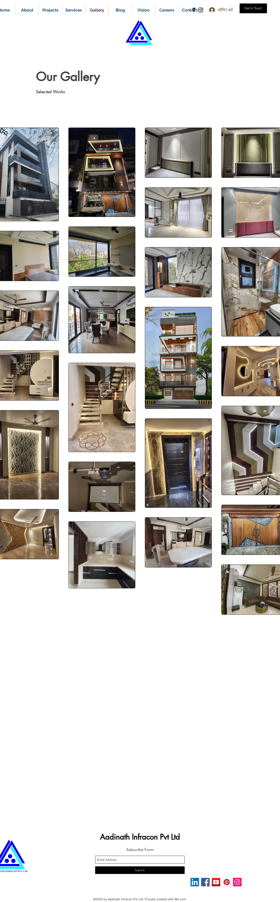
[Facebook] (205, 882)
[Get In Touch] (253, 8)
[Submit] (140, 870)
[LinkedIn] (195, 882)
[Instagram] (237, 882)
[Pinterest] (226, 882)
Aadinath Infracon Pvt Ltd (140, 837)
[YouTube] (216, 882)
